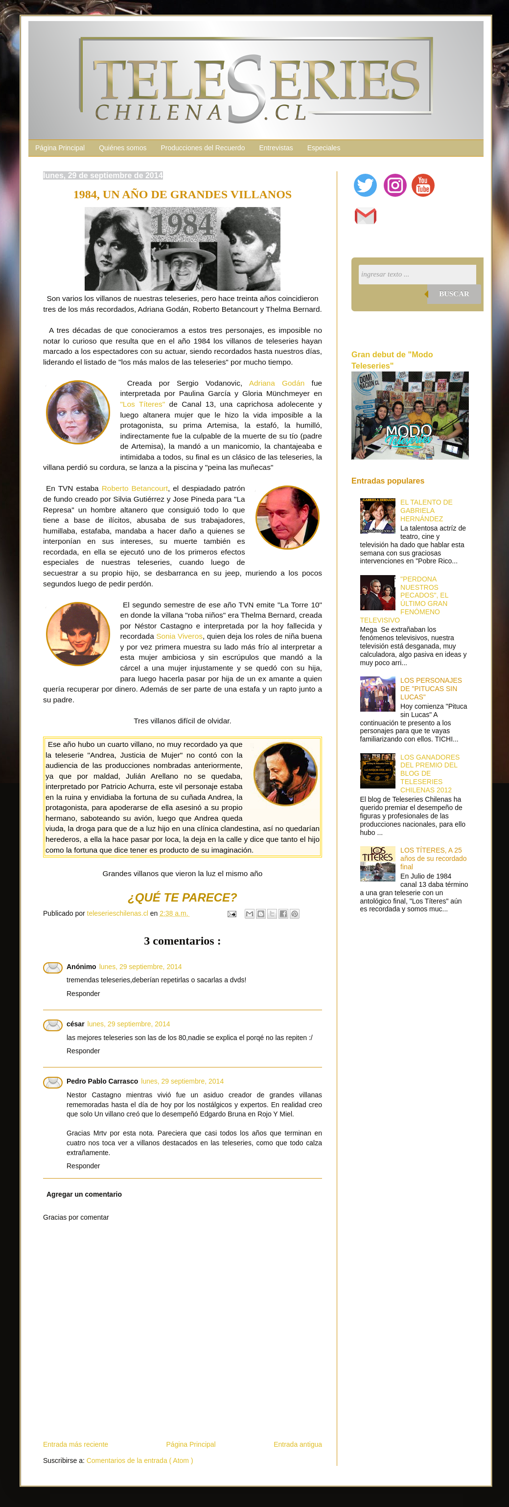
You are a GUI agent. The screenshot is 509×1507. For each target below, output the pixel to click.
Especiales (324, 148)
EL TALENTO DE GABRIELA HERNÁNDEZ (426, 510)
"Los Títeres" (142, 404)
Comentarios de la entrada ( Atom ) (140, 1460)
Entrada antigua (298, 1444)
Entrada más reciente (75, 1444)
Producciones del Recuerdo (203, 148)
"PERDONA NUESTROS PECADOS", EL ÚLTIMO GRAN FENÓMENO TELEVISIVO (404, 599)
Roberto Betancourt (135, 488)
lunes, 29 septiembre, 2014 (140, 967)
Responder (83, 993)
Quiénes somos (122, 148)
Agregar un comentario (84, 1194)
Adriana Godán (277, 383)
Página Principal (60, 148)
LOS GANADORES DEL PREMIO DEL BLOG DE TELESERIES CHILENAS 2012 (430, 773)
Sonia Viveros (179, 636)
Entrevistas (276, 148)
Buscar (454, 294)
